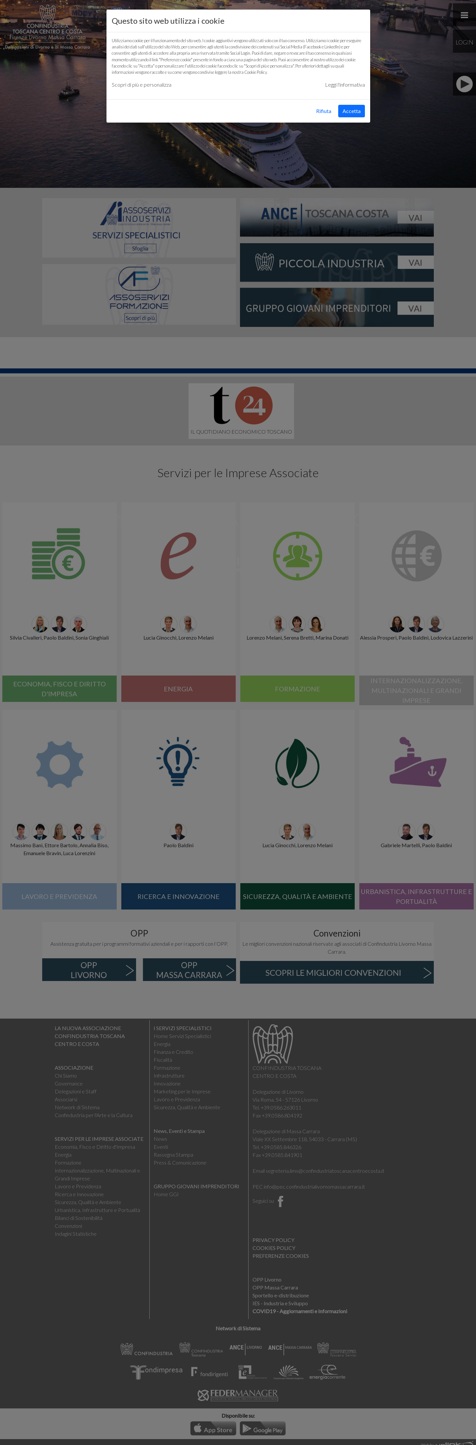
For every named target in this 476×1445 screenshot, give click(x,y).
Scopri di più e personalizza (141, 84)
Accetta (351, 111)
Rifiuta (323, 111)
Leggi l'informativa (345, 84)
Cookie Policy (255, 72)
